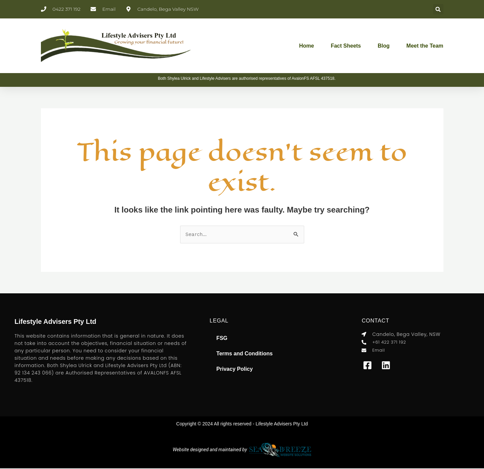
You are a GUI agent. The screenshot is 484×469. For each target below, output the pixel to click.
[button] (438, 9)
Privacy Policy (234, 369)
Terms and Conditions (244, 354)
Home (306, 46)
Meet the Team (425, 46)
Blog (384, 46)
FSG (221, 339)
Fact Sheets (346, 46)
